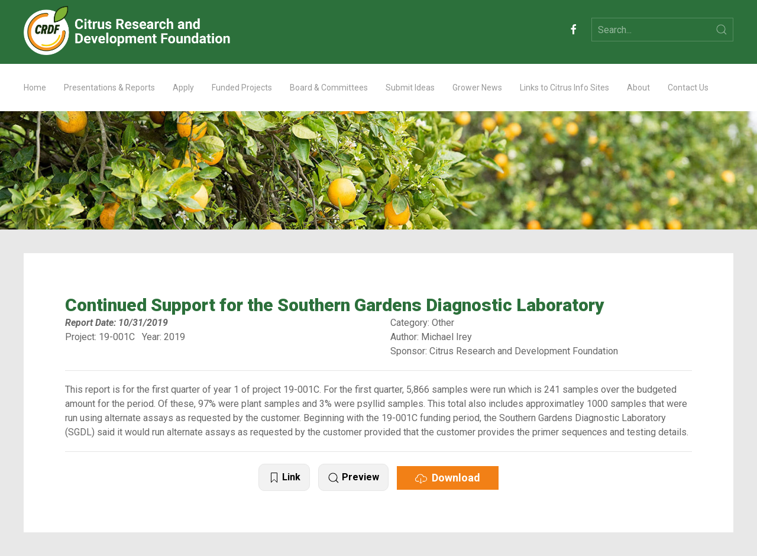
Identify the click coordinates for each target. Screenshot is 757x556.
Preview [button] (353, 477)
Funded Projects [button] (242, 87)
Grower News (477, 87)
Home (35, 87)
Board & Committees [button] (329, 87)
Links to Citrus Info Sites (564, 87)
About (638, 87)
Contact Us (688, 87)
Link (284, 477)
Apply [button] (183, 87)
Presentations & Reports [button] (109, 87)
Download (447, 477)
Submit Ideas (410, 87)
